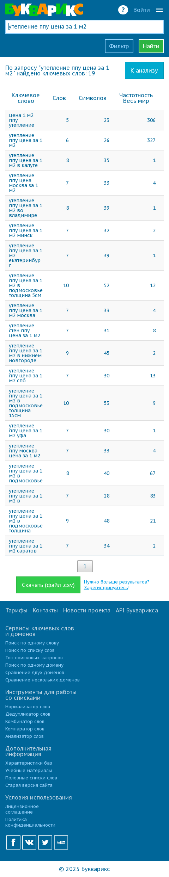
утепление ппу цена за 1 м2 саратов (25, 546)
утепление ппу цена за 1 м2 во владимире (25, 207)
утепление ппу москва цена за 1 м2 (24, 451)
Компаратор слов (24, 729)
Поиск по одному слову (32, 643)
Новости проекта (86, 610)
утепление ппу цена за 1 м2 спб (25, 376)
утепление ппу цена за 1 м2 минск (25, 230)
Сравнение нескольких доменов (42, 680)
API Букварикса (137, 610)
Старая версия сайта (29, 785)
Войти (141, 10)
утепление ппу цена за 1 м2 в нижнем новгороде (25, 353)
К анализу (144, 70)
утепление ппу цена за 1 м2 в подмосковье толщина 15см (26, 403)
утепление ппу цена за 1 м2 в (25, 496)
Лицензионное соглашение (22, 809)
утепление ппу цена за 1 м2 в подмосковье (26, 473)
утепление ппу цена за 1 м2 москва (25, 310)
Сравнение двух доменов (34, 672)
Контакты (45, 610)
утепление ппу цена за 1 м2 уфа (25, 430)
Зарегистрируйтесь (106, 588)
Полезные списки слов (31, 778)
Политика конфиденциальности (30, 822)
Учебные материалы (28, 770)
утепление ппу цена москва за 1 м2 (23, 182)
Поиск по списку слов (30, 650)
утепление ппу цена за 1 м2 (25, 140)
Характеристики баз (28, 763)
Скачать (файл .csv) (48, 584)
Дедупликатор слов (27, 714)
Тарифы (16, 610)
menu (159, 10)
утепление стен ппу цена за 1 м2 (24, 330)
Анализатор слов (24, 736)
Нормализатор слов (27, 707)
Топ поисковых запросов (34, 658)
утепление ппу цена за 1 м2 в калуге (25, 160)
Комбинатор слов (24, 721)
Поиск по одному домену (34, 665)
